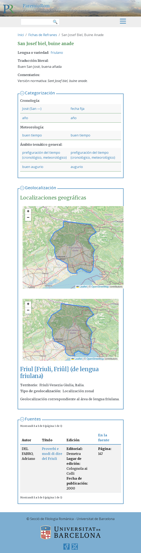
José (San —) (31, 108)
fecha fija (77, 108)
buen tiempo (32, 135)
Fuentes (33, 419)
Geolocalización (40, 187)
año (25, 118)
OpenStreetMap (100, 286)
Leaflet (81, 286)
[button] (28, 212)
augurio (77, 166)
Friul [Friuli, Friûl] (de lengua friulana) (59, 372)
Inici (21, 35)
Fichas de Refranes (42, 35)
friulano (57, 52)
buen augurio (32, 166)
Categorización (40, 93)
